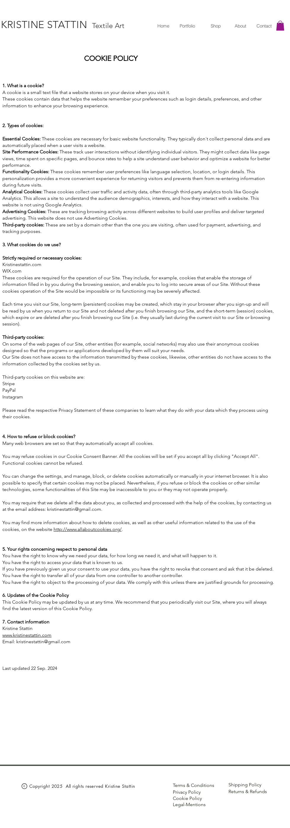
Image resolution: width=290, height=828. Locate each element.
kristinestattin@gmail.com (74, 509)
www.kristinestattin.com (26, 635)
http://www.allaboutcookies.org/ (88, 529)
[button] (280, 25)
